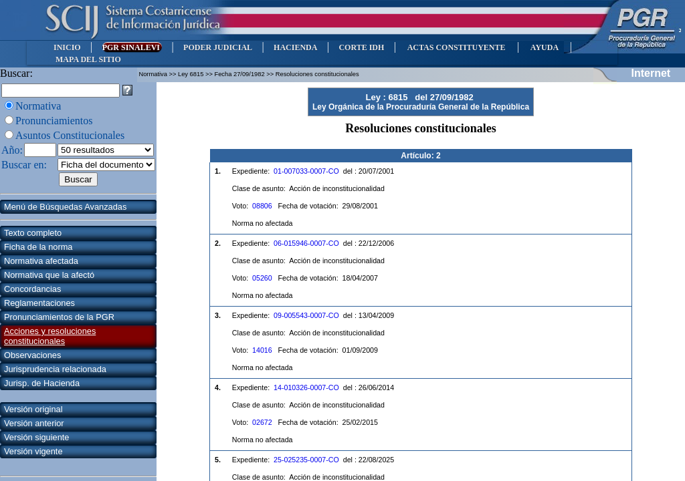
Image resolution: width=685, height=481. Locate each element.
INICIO (67, 47)
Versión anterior (34, 423)
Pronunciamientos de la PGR (59, 317)
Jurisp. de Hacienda (42, 383)
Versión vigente (33, 451)
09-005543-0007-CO (306, 315)
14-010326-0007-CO (306, 387)
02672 (262, 422)
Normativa (38, 106)
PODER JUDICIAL (217, 47)
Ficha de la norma (38, 247)
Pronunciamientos (54, 120)
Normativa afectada (41, 261)
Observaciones (32, 355)
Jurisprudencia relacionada (55, 369)
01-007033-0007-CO (306, 171)
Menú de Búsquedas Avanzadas (65, 207)
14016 (262, 350)
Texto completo (33, 233)
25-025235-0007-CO (306, 460)
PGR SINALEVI (132, 47)
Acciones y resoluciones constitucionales (50, 336)
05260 (262, 278)
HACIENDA (295, 47)
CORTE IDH (361, 47)
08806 (262, 206)
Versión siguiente (36, 437)
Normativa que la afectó (49, 275)
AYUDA (544, 47)
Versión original (33, 409)
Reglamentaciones (39, 303)
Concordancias (32, 289)
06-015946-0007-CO (306, 243)
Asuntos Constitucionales (69, 135)
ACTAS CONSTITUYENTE (456, 47)
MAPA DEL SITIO (88, 59)
